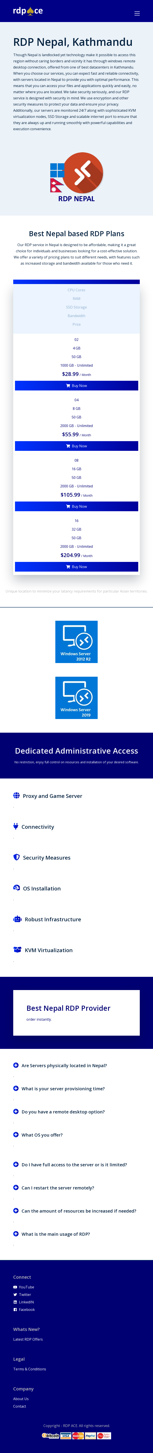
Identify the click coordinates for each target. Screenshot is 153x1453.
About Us (21, 1398)
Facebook (24, 1309)
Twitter (22, 1294)
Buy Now (76, 385)
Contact (19, 1406)
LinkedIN (23, 1302)
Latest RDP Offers (28, 1339)
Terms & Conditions (29, 1369)
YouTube (23, 1287)
